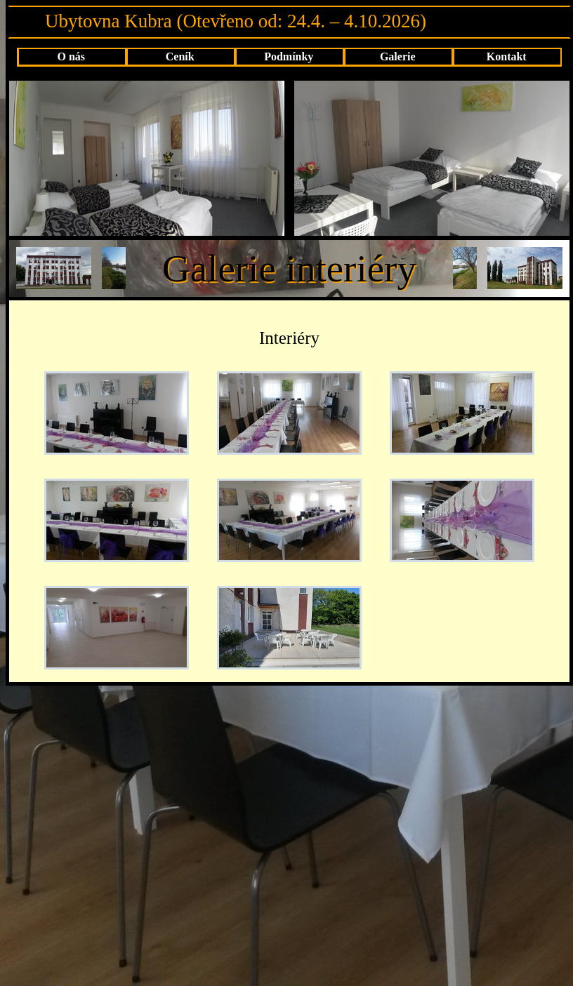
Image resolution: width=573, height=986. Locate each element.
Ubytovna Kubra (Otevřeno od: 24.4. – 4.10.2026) (235, 21)
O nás (71, 56)
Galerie (398, 56)
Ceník (180, 56)
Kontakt (507, 56)
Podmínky (288, 56)
